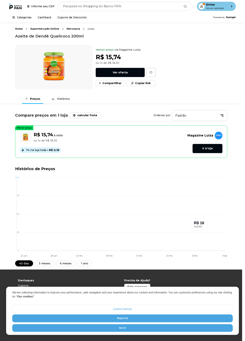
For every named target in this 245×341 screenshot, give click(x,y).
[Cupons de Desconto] (72, 17)
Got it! (122, 328)
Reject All (122, 318)
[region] (122, 311)
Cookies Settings (122, 309)
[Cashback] (44, 17)
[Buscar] (185, 6)
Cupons (23, 285)
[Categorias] (22, 17)
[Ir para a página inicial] (15, 6)
